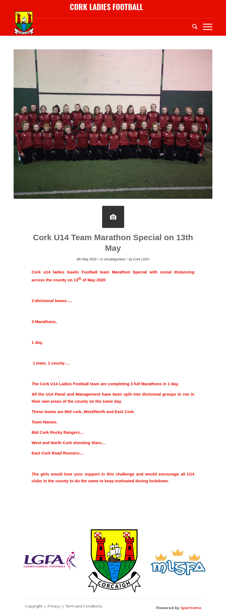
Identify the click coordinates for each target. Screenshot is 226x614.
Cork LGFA (141, 259)
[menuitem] (192, 26)
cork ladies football (106, 7)
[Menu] (204, 26)
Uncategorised (114, 259)
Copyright (33, 606)
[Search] (192, 26)
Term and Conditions (84, 606)
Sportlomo (191, 608)
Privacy (54, 606)
